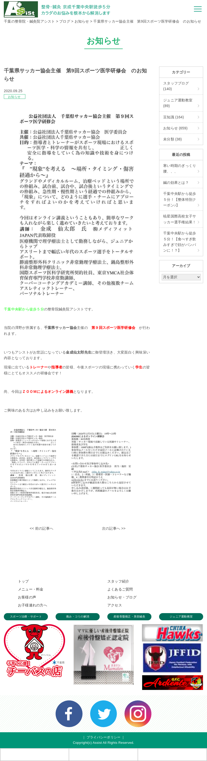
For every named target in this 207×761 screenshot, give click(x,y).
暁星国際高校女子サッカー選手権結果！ (179, 219)
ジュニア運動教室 (181, 616)
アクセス (114, 605)
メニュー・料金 (31, 589)
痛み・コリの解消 (77, 616)
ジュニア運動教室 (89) (177, 103)
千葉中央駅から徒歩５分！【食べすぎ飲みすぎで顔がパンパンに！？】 (179, 241)
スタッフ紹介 (118, 581)
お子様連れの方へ (32, 605)
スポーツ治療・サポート (26, 616)
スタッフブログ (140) (176, 86)
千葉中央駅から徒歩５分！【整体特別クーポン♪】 (179, 199)
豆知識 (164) (173, 117)
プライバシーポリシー (104, 737)
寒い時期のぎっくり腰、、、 (179, 168)
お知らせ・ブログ (122, 597)
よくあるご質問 (120, 589)
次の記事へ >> (114, 528)
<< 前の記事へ (41, 528)
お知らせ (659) (175, 128)
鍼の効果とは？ (176, 182)
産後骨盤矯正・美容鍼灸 (129, 616)
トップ (23, 581)
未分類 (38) (172, 139)
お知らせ (14, 97)
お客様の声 (27, 597)
